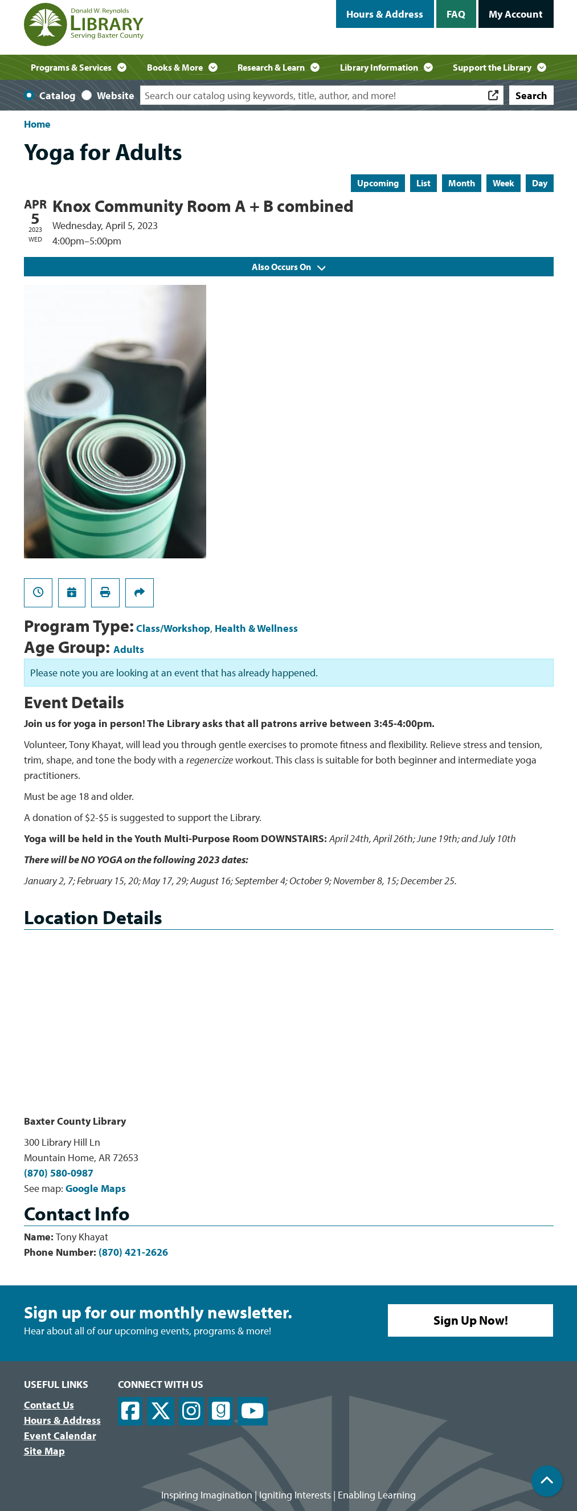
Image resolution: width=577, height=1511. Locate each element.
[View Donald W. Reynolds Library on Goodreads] (221, 1411)
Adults (128, 649)
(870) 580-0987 (58, 1172)
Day (539, 183)
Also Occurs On (288, 266)
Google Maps (96, 1188)
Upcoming (378, 183)
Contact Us (49, 1404)
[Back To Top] (547, 1481)
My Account (516, 14)
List (423, 183)
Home (37, 123)
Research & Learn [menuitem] (271, 67)
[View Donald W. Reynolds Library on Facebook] (130, 1411)
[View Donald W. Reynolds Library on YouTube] (253, 1411)
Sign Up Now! (470, 1320)
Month (461, 183)
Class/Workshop (173, 628)
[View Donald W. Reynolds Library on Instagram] (191, 1411)
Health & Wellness (256, 628)
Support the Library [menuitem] (492, 67)
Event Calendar (60, 1435)
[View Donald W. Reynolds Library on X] (160, 1411)
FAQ (456, 14)
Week (503, 183)
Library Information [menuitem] (379, 67)
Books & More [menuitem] (175, 67)
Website (115, 95)
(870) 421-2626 (133, 1252)
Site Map (44, 1450)
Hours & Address (384, 14)
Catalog (57, 95)
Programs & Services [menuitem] (71, 67)
